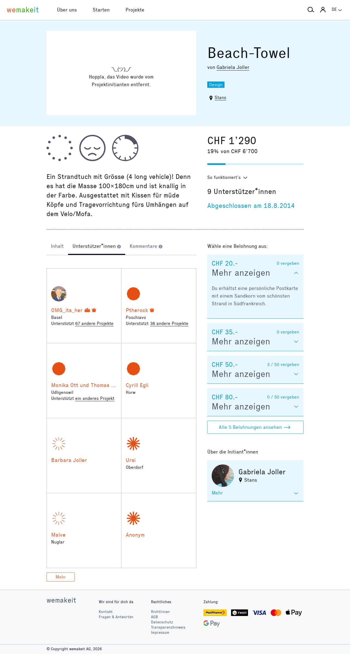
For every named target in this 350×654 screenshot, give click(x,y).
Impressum (160, 632)
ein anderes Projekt (94, 398)
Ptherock (137, 310)
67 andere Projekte (94, 323)
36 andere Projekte (169, 323)
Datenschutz (162, 622)
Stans (220, 97)
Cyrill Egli (137, 385)
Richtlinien (160, 611)
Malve (58, 534)
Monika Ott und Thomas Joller (88, 385)
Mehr (61, 577)
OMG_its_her (67, 310)
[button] (311, 10)
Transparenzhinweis (168, 627)
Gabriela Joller (233, 67)
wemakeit (61, 600)
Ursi (131, 460)
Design (216, 84)
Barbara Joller (69, 460)
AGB (154, 617)
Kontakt (106, 611)
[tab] (57, 247)
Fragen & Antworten (116, 617)
